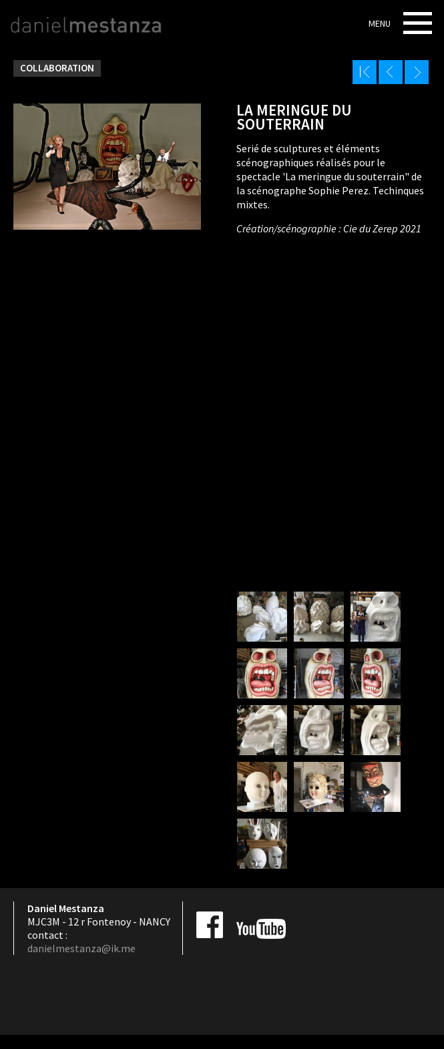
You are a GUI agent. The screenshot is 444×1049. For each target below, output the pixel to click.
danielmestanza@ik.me (81, 948)
